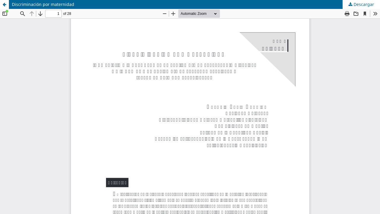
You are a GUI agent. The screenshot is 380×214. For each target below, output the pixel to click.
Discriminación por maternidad (43, 4)
